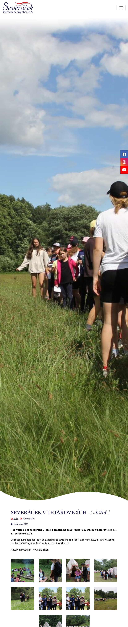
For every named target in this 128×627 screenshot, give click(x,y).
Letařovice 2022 (21, 524)
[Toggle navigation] (121, 8)
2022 (16, 518)
